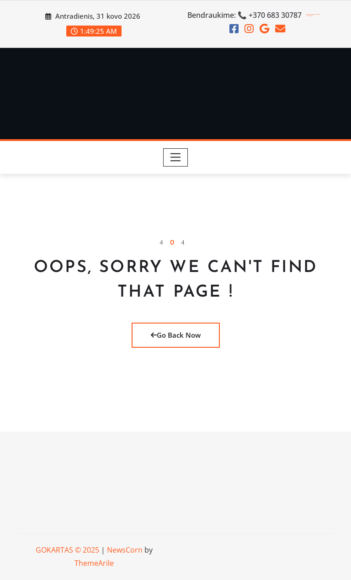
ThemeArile (94, 563)
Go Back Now (176, 335)
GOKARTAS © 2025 (67, 550)
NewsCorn (125, 550)
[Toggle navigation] (175, 157)
